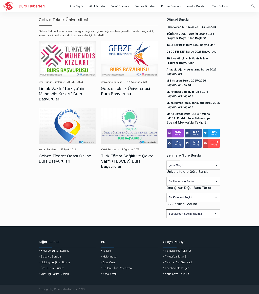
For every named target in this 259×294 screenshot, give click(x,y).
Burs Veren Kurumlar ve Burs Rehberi (191, 27)
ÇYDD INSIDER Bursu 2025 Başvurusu (191, 51)
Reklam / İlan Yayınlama (117, 268)
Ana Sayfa (76, 6)
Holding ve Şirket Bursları (56, 262)
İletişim (107, 250)
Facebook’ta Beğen (177, 268)
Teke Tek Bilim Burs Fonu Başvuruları (190, 45)
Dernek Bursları (145, 6)
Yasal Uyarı (110, 274)
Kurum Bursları (171, 6)
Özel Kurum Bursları (50, 82)
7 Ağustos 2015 (130, 149)
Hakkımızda (110, 256)
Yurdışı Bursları (196, 6)
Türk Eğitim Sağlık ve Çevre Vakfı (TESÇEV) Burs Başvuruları (127, 161)
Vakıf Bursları (120, 6)
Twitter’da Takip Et (176, 256)
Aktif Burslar (97, 6)
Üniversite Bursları (111, 82)
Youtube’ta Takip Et (177, 274)
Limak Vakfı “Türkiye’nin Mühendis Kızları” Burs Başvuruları (61, 93)
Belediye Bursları (51, 256)
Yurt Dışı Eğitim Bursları (55, 274)
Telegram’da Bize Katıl (178, 262)
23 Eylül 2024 (75, 82)
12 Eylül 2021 (68, 149)
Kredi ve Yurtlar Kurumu (55, 250)
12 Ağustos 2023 (137, 82)
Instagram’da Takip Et (178, 250)
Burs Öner (109, 262)
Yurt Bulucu (220, 6)
